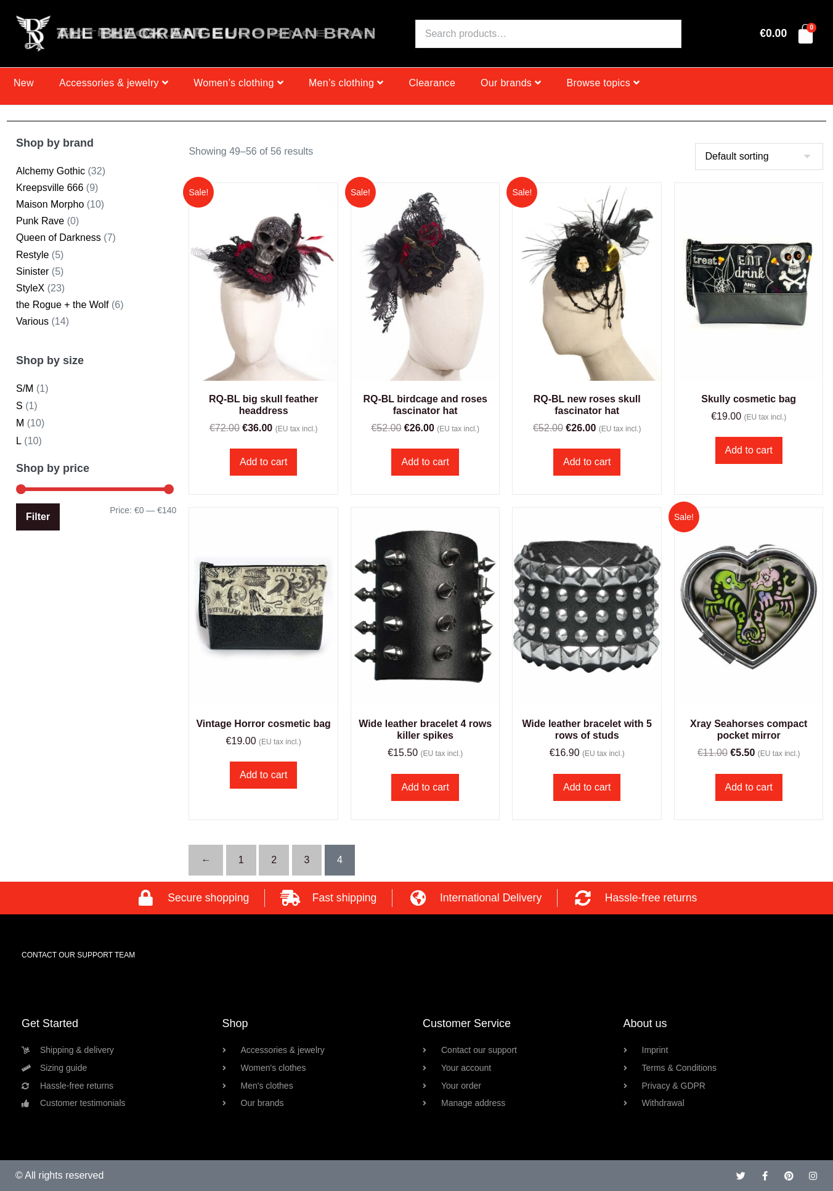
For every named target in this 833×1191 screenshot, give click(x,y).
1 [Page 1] (241, 860)
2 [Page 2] (274, 860)
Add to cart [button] (263, 462)
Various (32, 321)
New (24, 83)
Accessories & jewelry (113, 83)
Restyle (32, 255)
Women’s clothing (238, 83)
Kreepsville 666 (49, 187)
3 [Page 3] (307, 860)
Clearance (431, 83)
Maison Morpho (50, 204)
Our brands (511, 83)
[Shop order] (759, 156)
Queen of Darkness (58, 237)
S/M (24, 388)
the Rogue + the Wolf (62, 304)
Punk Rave (40, 221)
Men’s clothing (346, 83)
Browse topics (603, 83)
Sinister (32, 271)
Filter (38, 516)
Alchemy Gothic (50, 171)
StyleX (30, 288)
